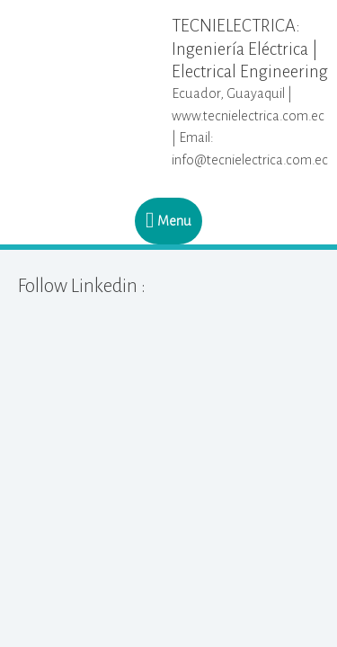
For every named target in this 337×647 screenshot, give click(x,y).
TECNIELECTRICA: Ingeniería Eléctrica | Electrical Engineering (250, 48)
